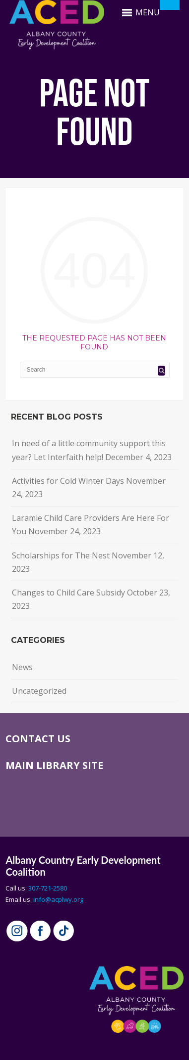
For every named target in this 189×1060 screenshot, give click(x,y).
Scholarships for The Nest (61, 555)
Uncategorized (39, 690)
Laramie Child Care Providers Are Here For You (90, 524)
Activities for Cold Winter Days (68, 480)
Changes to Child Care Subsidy (68, 592)
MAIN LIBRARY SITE (54, 765)
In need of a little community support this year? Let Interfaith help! (89, 450)
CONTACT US (37, 738)
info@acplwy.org (58, 899)
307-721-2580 (47, 888)
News (22, 667)
